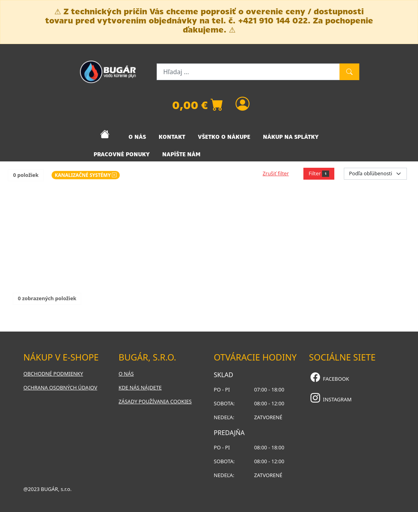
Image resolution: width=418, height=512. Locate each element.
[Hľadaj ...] (248, 71)
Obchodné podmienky (53, 373)
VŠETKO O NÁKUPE (224, 137)
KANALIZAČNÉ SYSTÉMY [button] (86, 175)
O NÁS (137, 137)
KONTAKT (172, 137)
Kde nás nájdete (140, 387)
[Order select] (375, 174)
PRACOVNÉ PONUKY (122, 154)
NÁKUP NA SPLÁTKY (290, 137)
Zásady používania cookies (155, 401)
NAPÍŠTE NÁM (181, 154)
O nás (126, 373)
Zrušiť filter (276, 173)
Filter (319, 173)
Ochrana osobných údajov (60, 387)
